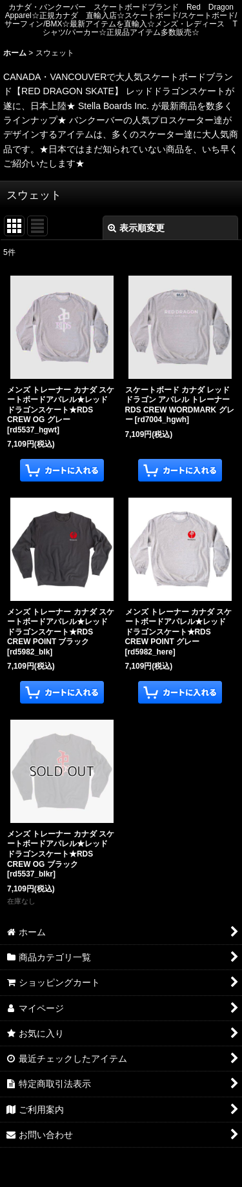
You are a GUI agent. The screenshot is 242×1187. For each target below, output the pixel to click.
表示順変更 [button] (136, 228)
